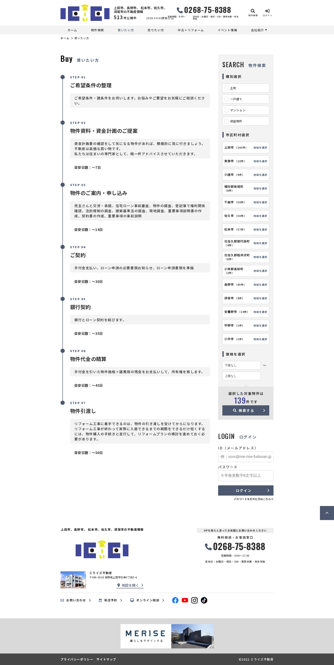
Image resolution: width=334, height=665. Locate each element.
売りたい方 (156, 30)
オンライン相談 (144, 600)
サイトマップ (106, 659)
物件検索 (97, 30)
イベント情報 (227, 30)
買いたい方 (126, 30)
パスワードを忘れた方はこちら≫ (254, 499)
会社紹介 (257, 30)
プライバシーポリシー (76, 659)
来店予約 (108, 600)
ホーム (72, 30)
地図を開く (128, 585)
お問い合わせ (73, 600)
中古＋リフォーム (191, 30)
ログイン (244, 490)
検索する (244, 410)
